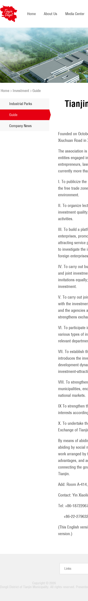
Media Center (75, 13)
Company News (20, 125)
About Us (50, 13)
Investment (21, 90)
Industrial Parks (20, 103)
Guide (36, 90)
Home (31, 13)
